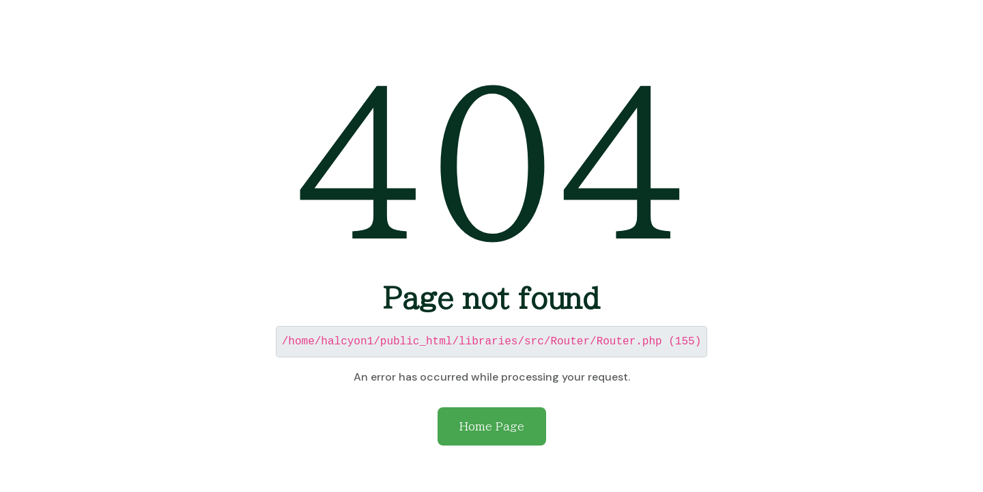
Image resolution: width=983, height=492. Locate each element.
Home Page (491, 425)
